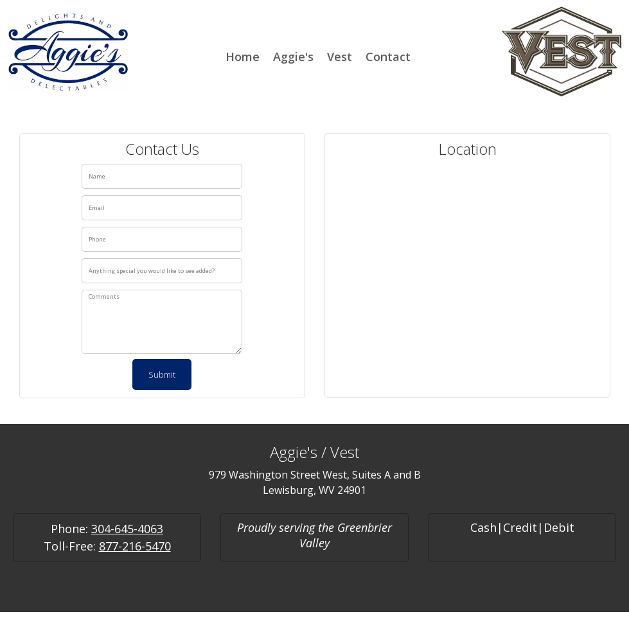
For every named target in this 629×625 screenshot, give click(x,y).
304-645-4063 (127, 528)
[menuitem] (242, 55)
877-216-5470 (135, 546)
